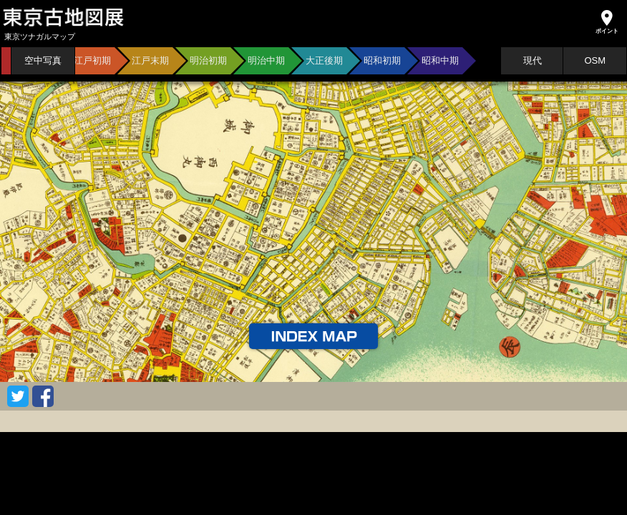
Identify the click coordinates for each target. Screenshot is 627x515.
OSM (595, 60)
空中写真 (43, 60)
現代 (532, 60)
